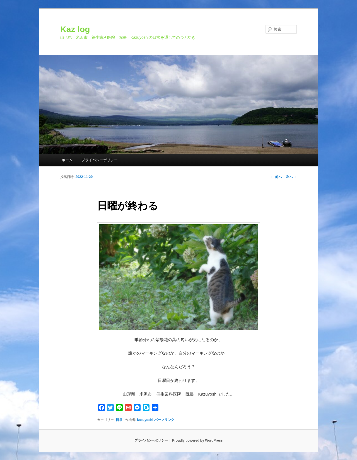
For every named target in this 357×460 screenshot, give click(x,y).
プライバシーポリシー (99, 160)
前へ (276, 177)
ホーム (67, 160)
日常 (119, 420)
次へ (291, 177)
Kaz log (75, 29)
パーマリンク (164, 420)
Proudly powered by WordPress (197, 440)
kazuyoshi (145, 420)
